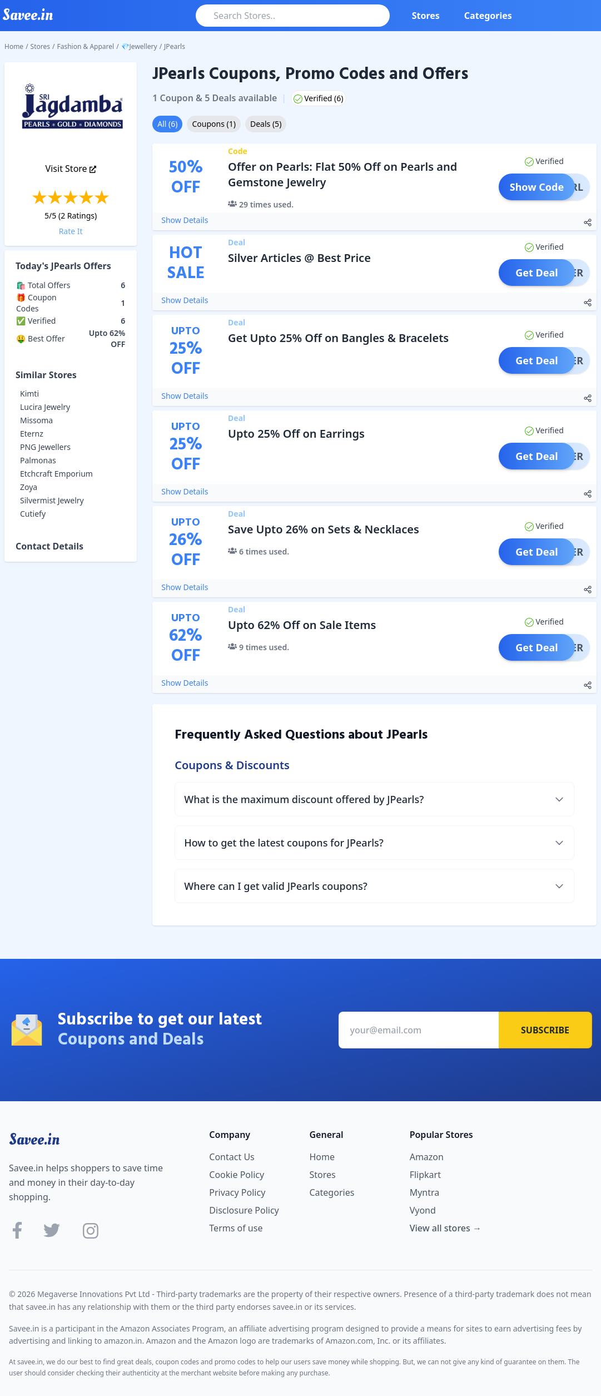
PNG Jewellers (45, 447)
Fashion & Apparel (86, 46)
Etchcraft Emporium (56, 473)
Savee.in (34, 1139)
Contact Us (231, 1157)
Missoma (36, 420)
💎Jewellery (139, 46)
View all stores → (445, 1228)
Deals (265, 123)
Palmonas (38, 460)
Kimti (29, 393)
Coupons (213, 123)
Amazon (427, 1157)
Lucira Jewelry (45, 407)
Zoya (28, 487)
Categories (488, 15)
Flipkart (425, 1175)
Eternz (31, 433)
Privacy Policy (237, 1192)
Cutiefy (33, 513)
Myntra (425, 1192)
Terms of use (235, 1228)
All (167, 123)
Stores (426, 15)
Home (13, 46)
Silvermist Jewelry (52, 500)
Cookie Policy (236, 1175)
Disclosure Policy (244, 1210)
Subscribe (545, 1030)
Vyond (423, 1210)
